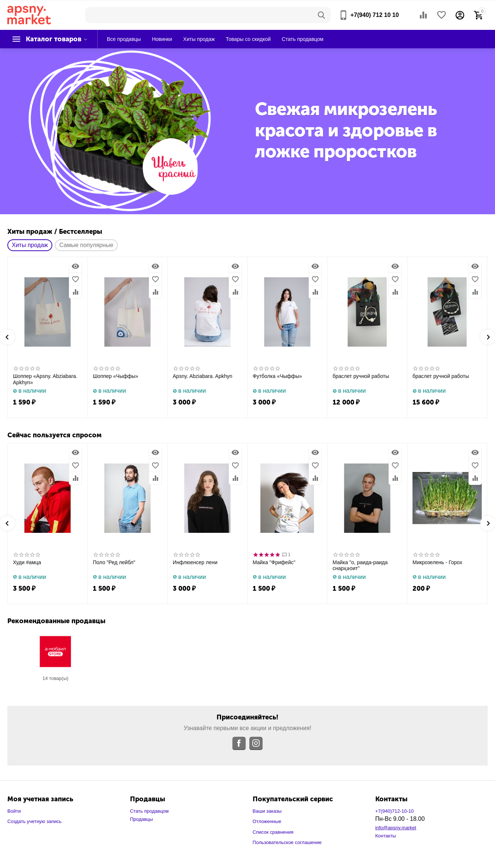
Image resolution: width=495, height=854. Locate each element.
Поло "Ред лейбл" (114, 562)
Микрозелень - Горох (437, 562)
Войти (14, 811)
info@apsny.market (395, 827)
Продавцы (141, 819)
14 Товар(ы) (55, 678)
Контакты (385, 836)
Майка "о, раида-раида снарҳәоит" (360, 565)
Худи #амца (27, 562)
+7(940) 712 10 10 (374, 15)
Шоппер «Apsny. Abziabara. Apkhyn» (45, 379)
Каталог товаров (53, 39)
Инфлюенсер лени (195, 562)
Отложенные (267, 821)
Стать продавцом (149, 811)
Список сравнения (273, 832)
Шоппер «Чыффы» (115, 376)
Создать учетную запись (34, 821)
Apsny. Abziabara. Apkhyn (202, 376)
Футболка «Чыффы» (277, 376)
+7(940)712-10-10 (394, 811)
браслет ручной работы (361, 376)
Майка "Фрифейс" (274, 562)
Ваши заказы (267, 811)
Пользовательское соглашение (287, 842)
